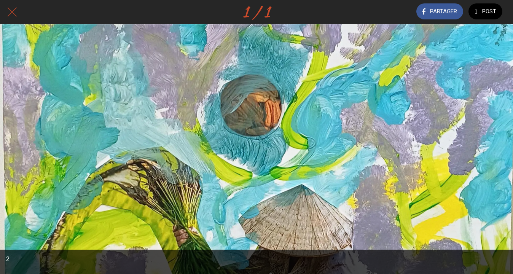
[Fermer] (12, 12)
